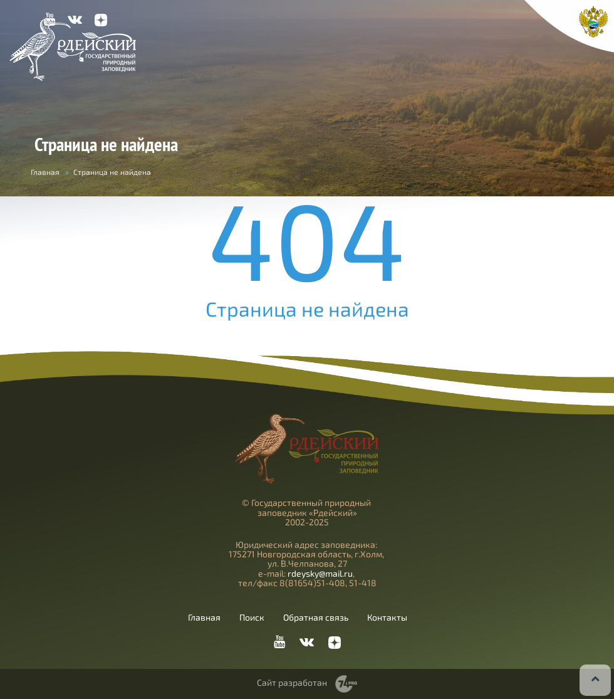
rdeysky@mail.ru (320, 573)
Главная (45, 171)
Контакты (387, 617)
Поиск (251, 617)
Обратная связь (315, 617)
